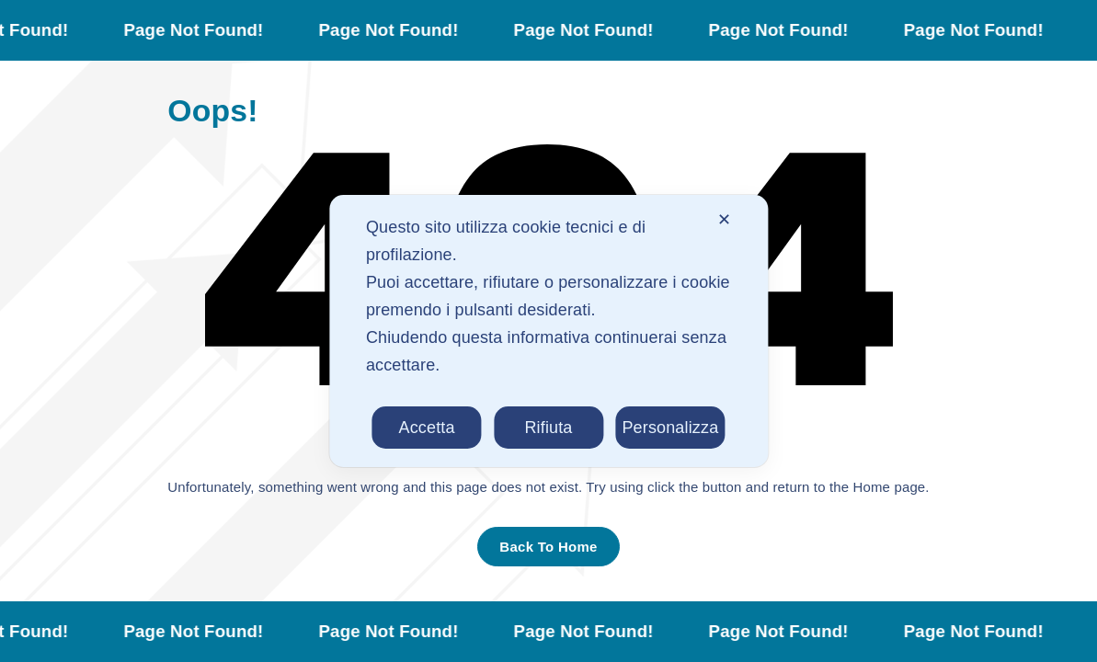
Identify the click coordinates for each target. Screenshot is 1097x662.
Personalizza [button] (670, 427)
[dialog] (548, 331)
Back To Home (548, 546)
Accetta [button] (427, 427)
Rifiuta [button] (548, 427)
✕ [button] (724, 220)
